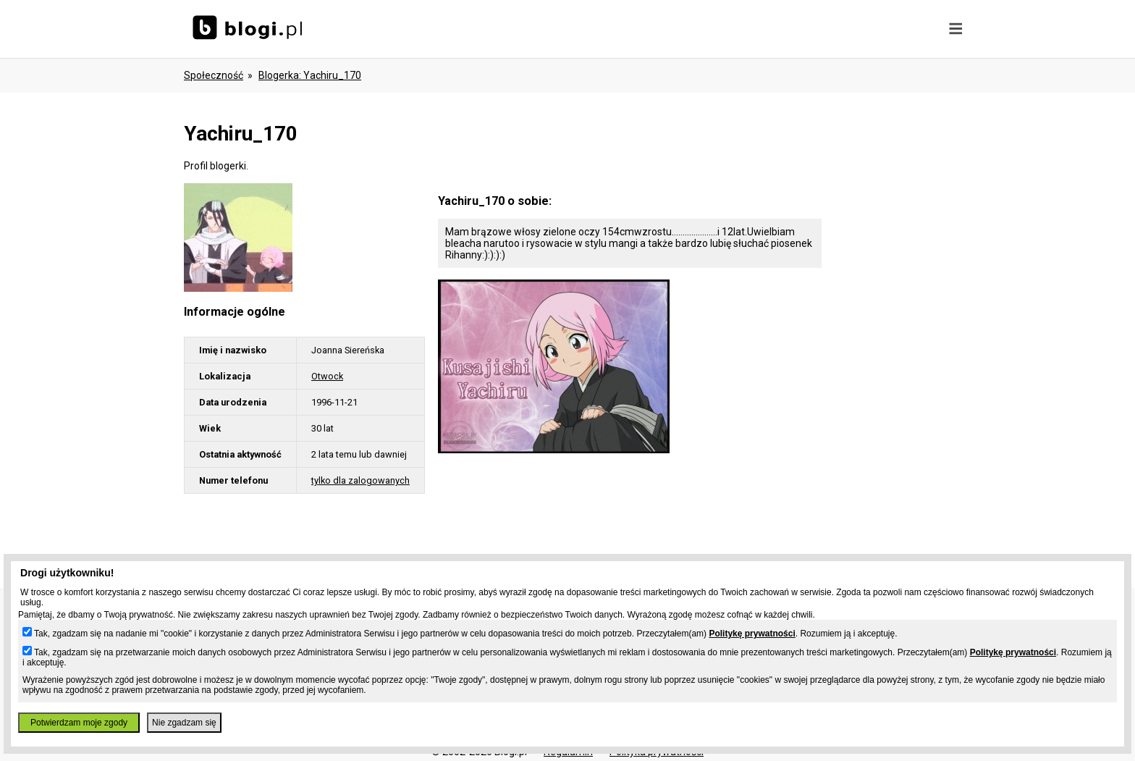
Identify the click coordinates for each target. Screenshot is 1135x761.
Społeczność (213, 75)
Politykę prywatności (752, 633)
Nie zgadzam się (184, 723)
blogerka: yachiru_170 (309, 75)
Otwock (327, 376)
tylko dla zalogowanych (360, 480)
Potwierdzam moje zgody (78, 723)
